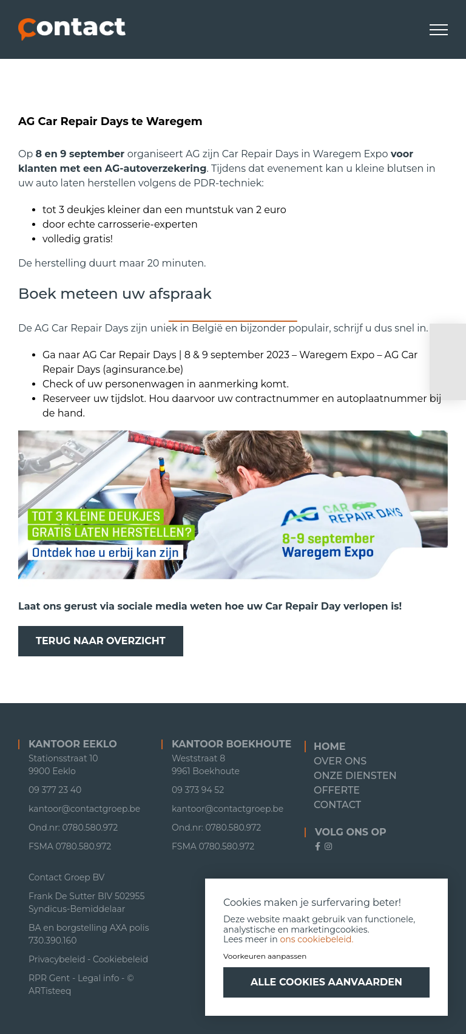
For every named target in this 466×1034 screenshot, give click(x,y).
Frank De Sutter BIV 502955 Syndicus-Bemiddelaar (86, 902)
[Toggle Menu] (439, 29)
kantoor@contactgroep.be (84, 808)
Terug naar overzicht (101, 641)
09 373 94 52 (198, 789)
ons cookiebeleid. (317, 939)
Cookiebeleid (120, 959)
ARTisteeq (50, 990)
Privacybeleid (57, 959)
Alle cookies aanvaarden (326, 982)
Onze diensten (355, 775)
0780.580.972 (84, 846)
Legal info (99, 978)
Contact (337, 805)
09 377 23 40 (55, 789)
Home (329, 746)
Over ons (340, 761)
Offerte (337, 790)
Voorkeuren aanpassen (264, 956)
